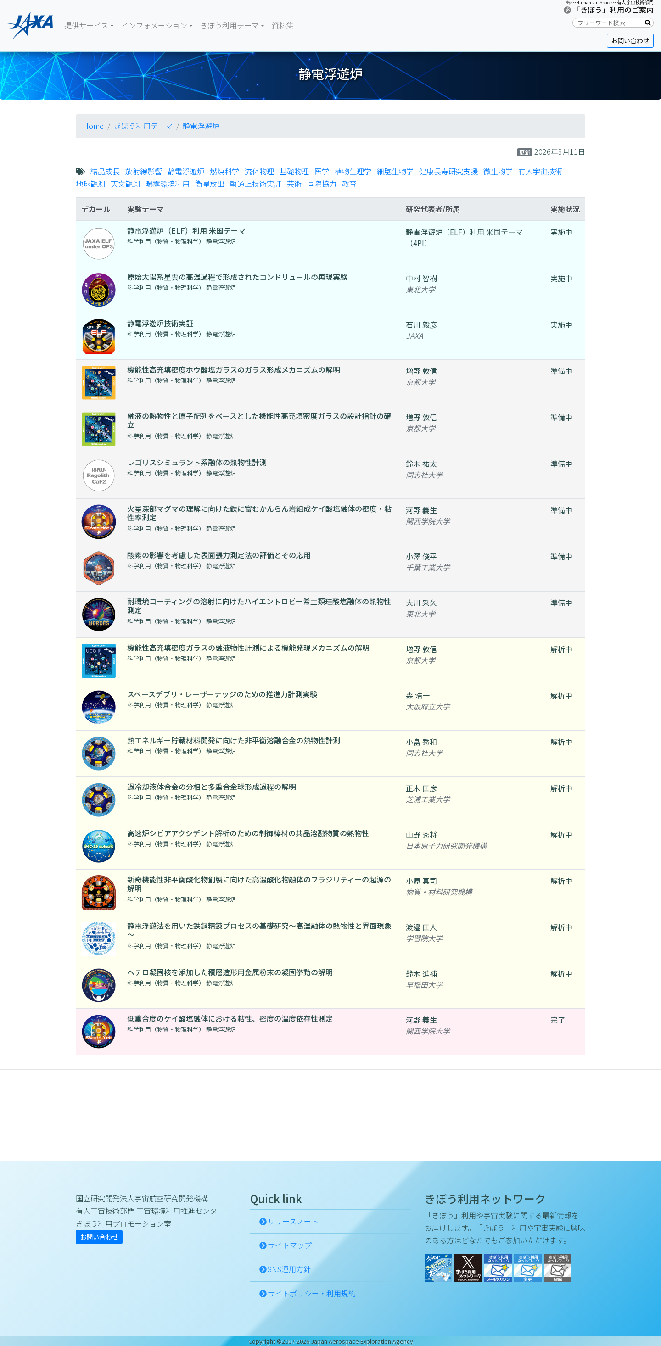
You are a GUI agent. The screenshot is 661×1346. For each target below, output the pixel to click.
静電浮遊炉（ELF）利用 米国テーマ (186, 230)
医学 (321, 171)
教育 (349, 183)
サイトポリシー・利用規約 (312, 1293)
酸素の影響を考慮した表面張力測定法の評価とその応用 (219, 554)
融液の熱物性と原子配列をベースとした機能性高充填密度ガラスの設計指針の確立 (259, 420)
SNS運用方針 (289, 1268)
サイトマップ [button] (290, 1245)
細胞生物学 (395, 171)
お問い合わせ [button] (630, 40)
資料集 (283, 25)
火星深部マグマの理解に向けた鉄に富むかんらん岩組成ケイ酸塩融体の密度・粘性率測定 (259, 513)
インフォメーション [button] (154, 25)
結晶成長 (105, 171)
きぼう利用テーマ (143, 125)
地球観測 (90, 183)
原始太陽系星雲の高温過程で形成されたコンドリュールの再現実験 (237, 276)
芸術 (294, 183)
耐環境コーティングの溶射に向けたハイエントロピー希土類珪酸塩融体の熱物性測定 (259, 605)
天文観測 (125, 183)
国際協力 (321, 183)
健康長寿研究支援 (448, 171)
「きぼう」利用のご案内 (613, 9)
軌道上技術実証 (255, 183)
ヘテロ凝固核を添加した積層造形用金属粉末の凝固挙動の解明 (230, 971)
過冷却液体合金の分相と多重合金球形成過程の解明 (211, 786)
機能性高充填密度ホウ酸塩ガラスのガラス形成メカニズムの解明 (233, 369)
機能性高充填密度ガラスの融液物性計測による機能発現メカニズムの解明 (248, 647)
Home (93, 125)
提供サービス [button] (86, 25)
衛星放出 (209, 183)
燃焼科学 (224, 171)
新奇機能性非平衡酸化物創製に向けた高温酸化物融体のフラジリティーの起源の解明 (259, 884)
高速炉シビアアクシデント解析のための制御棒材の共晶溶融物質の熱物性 (248, 832)
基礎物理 (294, 171)
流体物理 (259, 171)
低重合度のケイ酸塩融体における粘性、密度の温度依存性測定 (230, 1018)
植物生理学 (353, 171)
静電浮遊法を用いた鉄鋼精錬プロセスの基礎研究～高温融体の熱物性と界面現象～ (259, 930)
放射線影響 (143, 171)
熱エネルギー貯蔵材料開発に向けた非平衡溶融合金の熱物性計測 (233, 740)
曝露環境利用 (168, 183)
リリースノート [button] (293, 1221)
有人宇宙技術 (540, 171)
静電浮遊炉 (201, 125)
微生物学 (498, 171)
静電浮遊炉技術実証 (160, 323)
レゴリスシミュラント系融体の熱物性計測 (197, 462)
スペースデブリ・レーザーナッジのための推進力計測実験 (222, 693)
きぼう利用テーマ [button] (229, 25)
